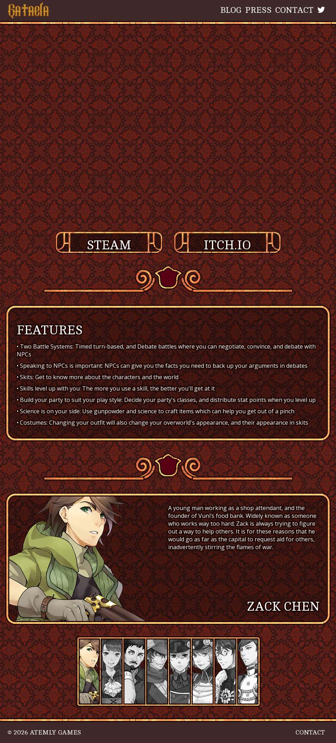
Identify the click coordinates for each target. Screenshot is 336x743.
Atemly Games (55, 732)
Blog (230, 10)
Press (258, 10)
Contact (294, 10)
